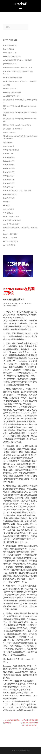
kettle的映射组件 (9, 157)
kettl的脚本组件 (8, 153)
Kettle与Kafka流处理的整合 (12, 77)
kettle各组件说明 (9, 198)
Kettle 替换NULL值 (9, 53)
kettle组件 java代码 (9, 45)
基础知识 (14, 306)
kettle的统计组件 (9, 161)
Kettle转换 (6, 205)
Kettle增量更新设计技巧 (11, 96)
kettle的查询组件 (9, 168)
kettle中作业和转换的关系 (12, 220)
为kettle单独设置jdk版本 (11, 224)
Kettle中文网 (20, 3)
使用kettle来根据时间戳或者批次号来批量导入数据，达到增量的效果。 (29, 722)
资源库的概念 (7, 142)
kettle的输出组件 (9, 183)
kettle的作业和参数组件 (11, 150)
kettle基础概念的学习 (10, 194)
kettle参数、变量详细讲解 (12, 92)
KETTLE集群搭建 (9, 245)
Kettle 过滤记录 (8, 49)
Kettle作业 (6, 202)
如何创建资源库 (8, 209)
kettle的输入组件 (9, 187)
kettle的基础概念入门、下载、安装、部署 (17, 191)
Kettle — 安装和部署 (10, 234)
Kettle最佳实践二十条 (10, 89)
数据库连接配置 (8, 146)
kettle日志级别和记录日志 (12, 56)
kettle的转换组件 (9, 179)
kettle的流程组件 (9, 172)
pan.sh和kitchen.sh (9, 64)
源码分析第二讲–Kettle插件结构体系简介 (17, 125)
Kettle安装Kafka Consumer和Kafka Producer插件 (20, 81)
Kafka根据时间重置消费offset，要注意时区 (17, 60)
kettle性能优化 (8, 213)
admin (29, 303)
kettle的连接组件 (9, 165)
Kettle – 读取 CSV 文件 (11, 216)
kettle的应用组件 (9, 176)
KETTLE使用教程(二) (10, 241)
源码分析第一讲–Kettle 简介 (12, 129)
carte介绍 (6, 85)
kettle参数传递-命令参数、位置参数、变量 (17, 67)
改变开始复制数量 (9, 132)
